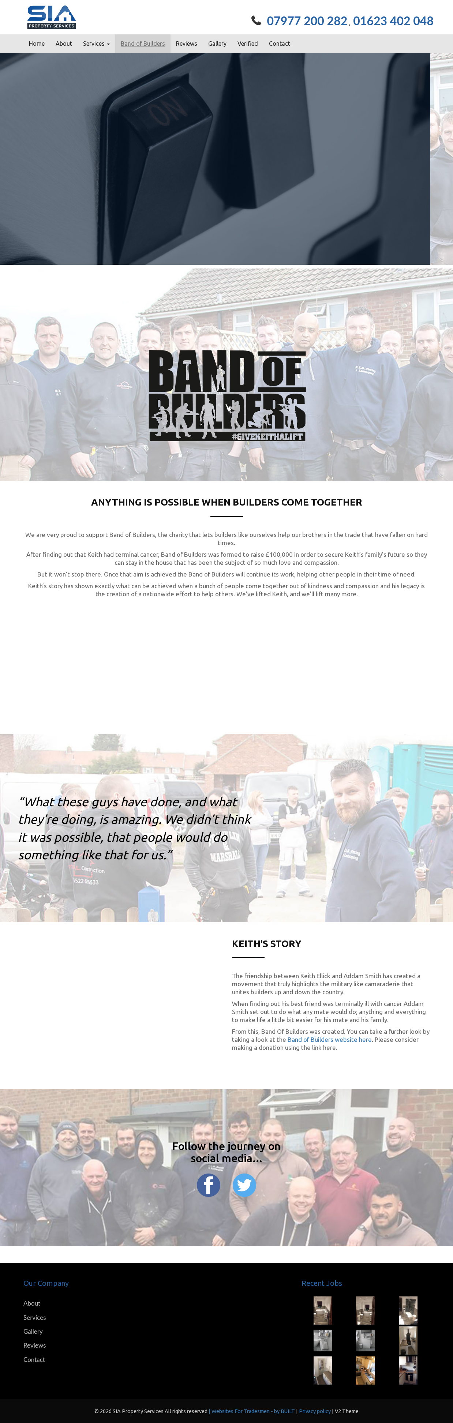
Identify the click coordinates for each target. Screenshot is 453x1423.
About (64, 43)
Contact (279, 43)
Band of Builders (143, 43)
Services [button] (96, 43)
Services (34, 1317)
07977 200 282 (307, 21)
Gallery (217, 43)
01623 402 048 (393, 21)
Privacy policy (315, 1411)
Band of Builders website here (330, 1039)
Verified (247, 43)
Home (37, 43)
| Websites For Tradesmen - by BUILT (252, 1411)
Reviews (186, 43)
